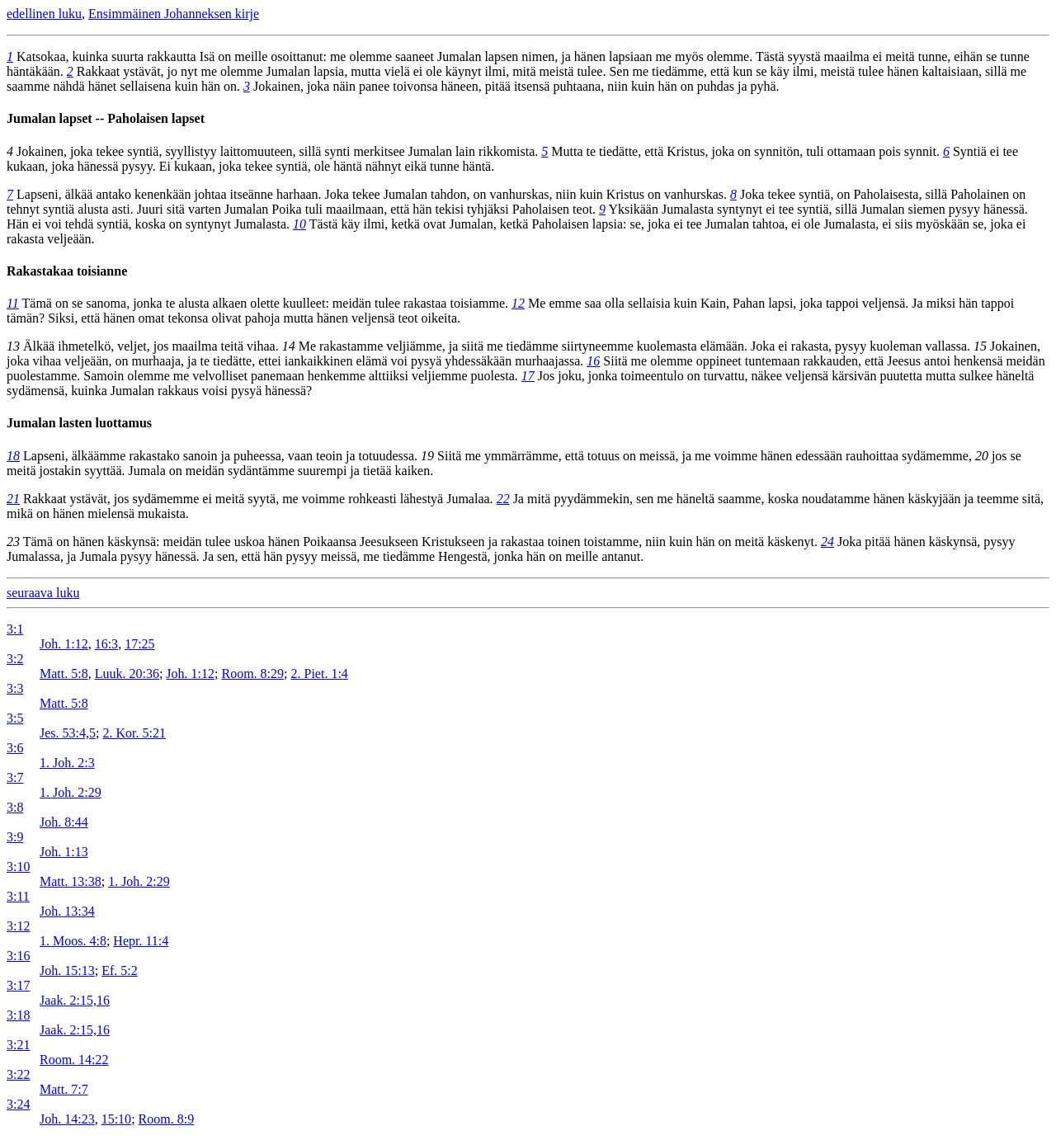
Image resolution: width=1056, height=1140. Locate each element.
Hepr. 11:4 (140, 941)
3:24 (18, 1104)
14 (288, 346)
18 (13, 456)
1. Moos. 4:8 (73, 941)
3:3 (15, 688)
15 (980, 346)
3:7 (15, 777)
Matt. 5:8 (64, 674)
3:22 (18, 1074)
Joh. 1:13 (64, 852)
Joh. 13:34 (67, 911)
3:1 (15, 629)
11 (13, 303)
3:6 (15, 748)
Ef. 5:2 (119, 970)
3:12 (18, 926)
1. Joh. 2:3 (67, 763)
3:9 (15, 837)
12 (518, 303)
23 (13, 542)
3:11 (18, 896)
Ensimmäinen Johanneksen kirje (173, 14)
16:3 (106, 644)
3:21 (18, 1045)
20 (981, 456)
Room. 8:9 (167, 1119)
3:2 (15, 659)
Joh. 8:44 (64, 822)
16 (593, 361)
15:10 (116, 1119)
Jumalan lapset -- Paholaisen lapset (106, 118)
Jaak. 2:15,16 (75, 1000)
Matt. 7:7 (64, 1089)
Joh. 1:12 (64, 644)
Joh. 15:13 (67, 970)
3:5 (15, 718)
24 (827, 542)
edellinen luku (44, 14)
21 (13, 499)
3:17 (18, 985)
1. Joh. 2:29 (70, 792)
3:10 (18, 867)
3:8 (15, 807)
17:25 (139, 644)
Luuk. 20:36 (127, 674)
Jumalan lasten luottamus (79, 423)
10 (299, 224)
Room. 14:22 (74, 1060)
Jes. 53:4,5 (68, 733)
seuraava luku (43, 593)
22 (503, 499)
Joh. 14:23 (67, 1119)
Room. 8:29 (252, 674)
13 (13, 346)
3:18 (18, 1015)
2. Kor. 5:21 (133, 733)
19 (427, 456)
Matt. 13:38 (70, 881)
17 (528, 376)
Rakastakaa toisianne (67, 271)
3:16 (18, 956)
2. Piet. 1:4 (318, 674)
